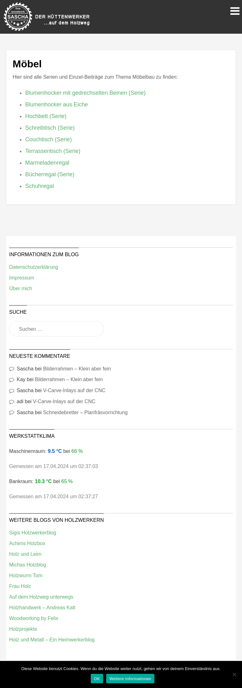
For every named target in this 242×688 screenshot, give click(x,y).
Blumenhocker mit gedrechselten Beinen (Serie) (85, 93)
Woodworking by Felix (33, 618)
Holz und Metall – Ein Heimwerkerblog (52, 639)
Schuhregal (39, 186)
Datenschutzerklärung (33, 267)
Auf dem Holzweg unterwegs (41, 597)
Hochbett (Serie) (45, 116)
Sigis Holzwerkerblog (32, 532)
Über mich (20, 288)
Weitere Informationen (130, 678)
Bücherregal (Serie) (49, 174)
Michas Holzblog (27, 564)
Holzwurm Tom (26, 575)
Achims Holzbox (27, 543)
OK (97, 678)
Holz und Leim (25, 554)
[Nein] (234, 674)
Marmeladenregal (47, 163)
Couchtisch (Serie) (48, 139)
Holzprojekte (23, 629)
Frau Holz (20, 586)
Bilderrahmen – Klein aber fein (77, 368)
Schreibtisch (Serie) (50, 128)
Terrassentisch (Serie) (52, 151)
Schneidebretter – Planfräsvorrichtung (85, 412)
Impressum (21, 277)
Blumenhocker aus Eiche (56, 104)
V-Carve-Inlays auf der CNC (74, 390)
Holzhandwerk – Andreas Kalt (42, 607)
